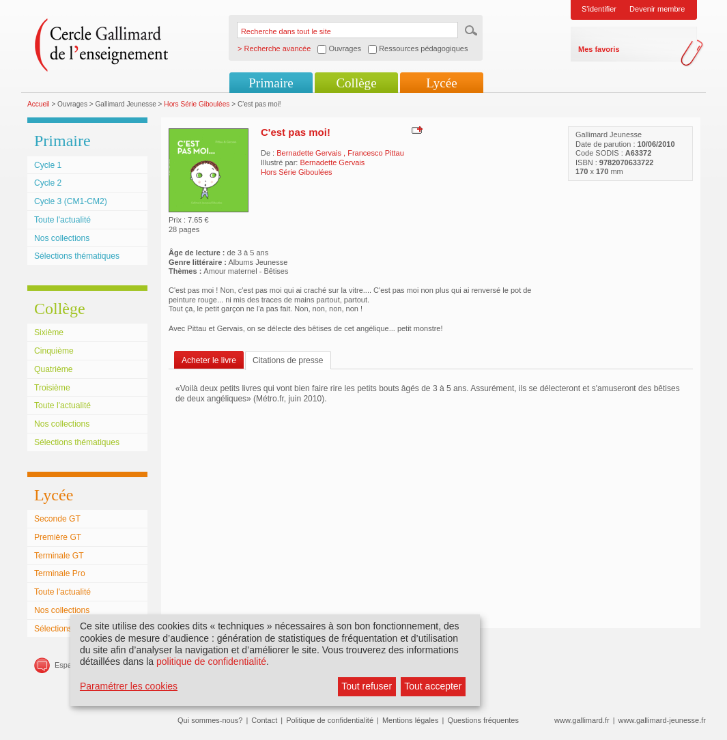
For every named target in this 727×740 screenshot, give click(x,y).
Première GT (57, 537)
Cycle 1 (47, 165)
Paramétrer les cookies (128, 686)
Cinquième (54, 351)
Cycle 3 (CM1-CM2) (70, 201)
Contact (264, 720)
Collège (356, 83)
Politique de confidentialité (329, 720)
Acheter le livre (209, 360)
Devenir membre (657, 9)
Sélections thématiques (76, 256)
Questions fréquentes (483, 720)
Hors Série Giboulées (196, 104)
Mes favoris (599, 49)
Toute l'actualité (62, 220)
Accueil (38, 104)
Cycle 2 (47, 183)
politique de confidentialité (211, 661)
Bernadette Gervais (309, 153)
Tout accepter (432, 686)
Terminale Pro (59, 573)
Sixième (48, 332)
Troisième (52, 388)
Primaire (270, 83)
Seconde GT (57, 519)
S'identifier (599, 9)
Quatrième (53, 369)
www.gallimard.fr (582, 720)
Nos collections (61, 238)
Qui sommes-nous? (209, 720)
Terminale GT (59, 555)
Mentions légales (410, 720)
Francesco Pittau (375, 153)
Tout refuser (366, 686)
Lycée (441, 83)
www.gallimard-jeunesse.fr (662, 720)
